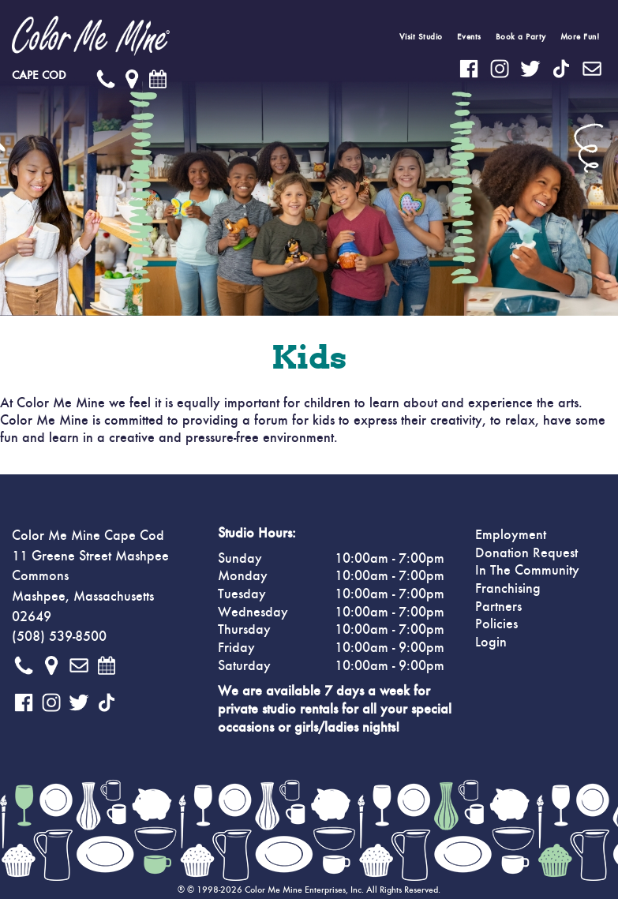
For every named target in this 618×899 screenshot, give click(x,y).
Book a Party (521, 36)
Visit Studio (421, 36)
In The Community (527, 571)
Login (491, 642)
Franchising (508, 589)
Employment (510, 535)
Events (469, 36)
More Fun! (580, 36)
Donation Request (526, 553)
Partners (498, 607)
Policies (496, 624)
